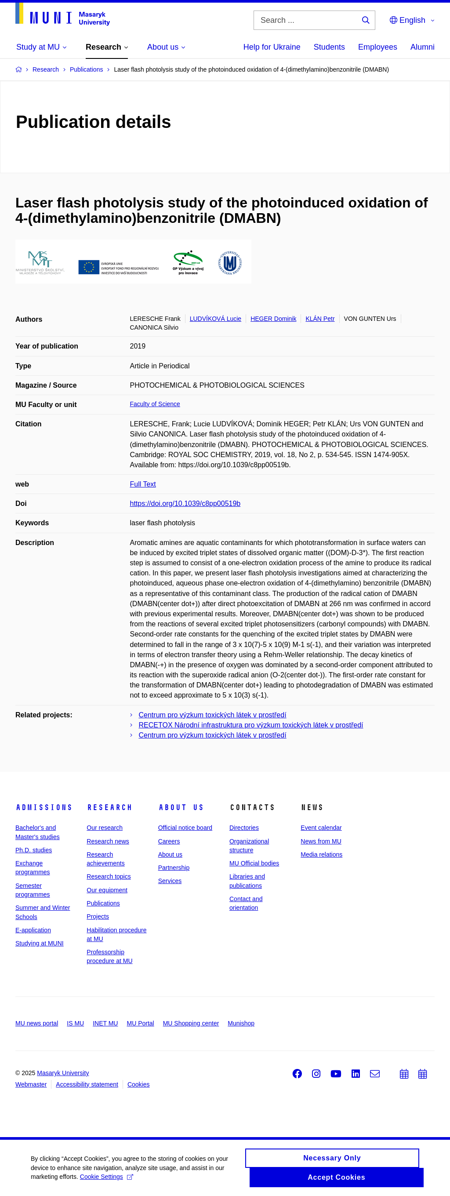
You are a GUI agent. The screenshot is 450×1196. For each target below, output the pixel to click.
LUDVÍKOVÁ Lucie (216, 318)
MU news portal (36, 1023)
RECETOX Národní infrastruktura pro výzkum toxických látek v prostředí (251, 725)
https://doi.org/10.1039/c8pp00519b (185, 503)
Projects (98, 916)
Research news (108, 841)
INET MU (105, 1023)
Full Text (143, 484)
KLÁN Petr (319, 318)
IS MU (75, 1023)
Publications (103, 903)
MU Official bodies (254, 863)
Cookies (138, 1084)
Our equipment (107, 890)
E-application (33, 930)
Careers (169, 841)
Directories (244, 827)
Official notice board (185, 827)
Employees (377, 47)
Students (329, 47)
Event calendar (321, 827)
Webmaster (31, 1084)
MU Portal (140, 1023)
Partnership (174, 867)
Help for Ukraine (272, 47)
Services (170, 880)
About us (181, 807)
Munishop (241, 1023)
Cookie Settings (106, 1178)
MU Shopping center (191, 1023)
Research (109, 807)
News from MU (321, 841)
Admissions (44, 807)
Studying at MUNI (39, 943)
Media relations (321, 854)
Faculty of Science (155, 403)
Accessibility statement (87, 1084)
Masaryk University (63, 1072)
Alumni (422, 47)
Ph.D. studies (33, 850)
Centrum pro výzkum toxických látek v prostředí (213, 715)
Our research (105, 827)
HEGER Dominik (273, 318)
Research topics (109, 876)
